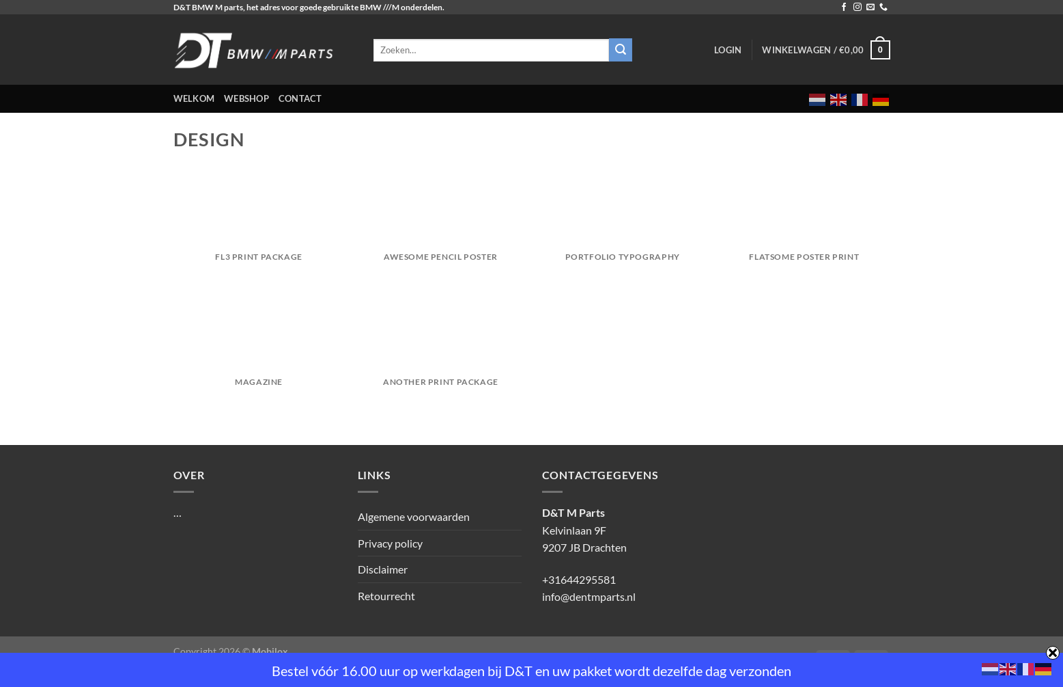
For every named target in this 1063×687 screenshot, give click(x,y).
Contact (300, 98)
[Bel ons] (883, 7)
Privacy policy (390, 543)
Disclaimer (383, 569)
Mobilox (270, 651)
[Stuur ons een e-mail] (870, 7)
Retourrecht (386, 595)
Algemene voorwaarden (414, 516)
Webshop (246, 98)
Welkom (194, 98)
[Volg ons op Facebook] (844, 7)
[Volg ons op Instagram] (857, 7)
